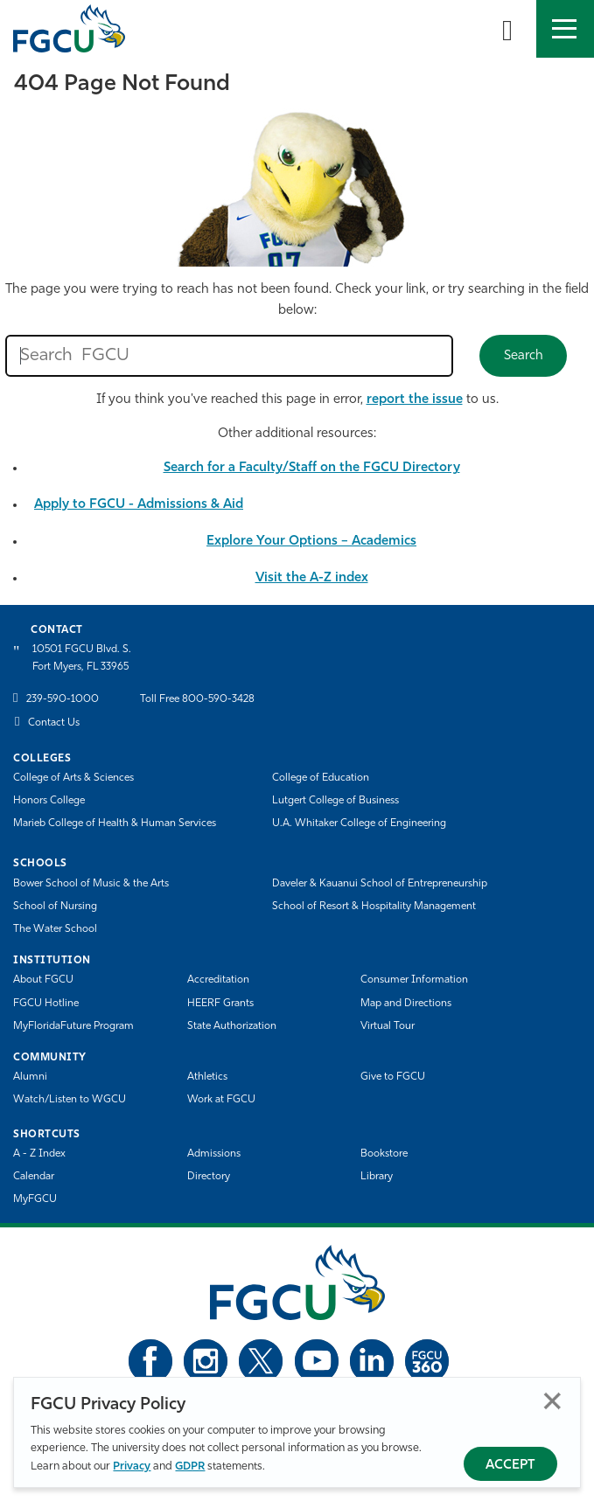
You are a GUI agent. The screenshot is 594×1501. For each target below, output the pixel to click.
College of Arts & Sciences (73, 778)
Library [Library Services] (376, 1176)
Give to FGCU (392, 1077)
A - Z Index (39, 1154)
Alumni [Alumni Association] (30, 1077)
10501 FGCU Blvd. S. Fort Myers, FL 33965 (81, 657)
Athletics (207, 1077)
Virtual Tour (387, 1026)
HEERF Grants (220, 1003)
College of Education (320, 778)
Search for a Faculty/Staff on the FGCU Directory (312, 468)
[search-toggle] (507, 29)
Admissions (214, 1154)
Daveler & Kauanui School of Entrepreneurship (379, 884)
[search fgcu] (229, 356)
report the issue (415, 400)
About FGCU (43, 980)
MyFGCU (35, 1199)
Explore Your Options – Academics (311, 541)
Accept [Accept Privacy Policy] (510, 1465)
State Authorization (231, 1026)
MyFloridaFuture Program (73, 1026)
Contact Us (54, 723)
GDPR (190, 1466)
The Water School (55, 929)
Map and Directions (405, 1003)
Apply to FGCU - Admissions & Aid (138, 504)
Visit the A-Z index (311, 578)
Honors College (49, 801)
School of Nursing (55, 906)
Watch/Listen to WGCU (69, 1099)
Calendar (33, 1176)
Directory (208, 1176)
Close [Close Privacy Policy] (552, 1401)
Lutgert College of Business (335, 801)
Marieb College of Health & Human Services (114, 823)
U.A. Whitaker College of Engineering (359, 823)
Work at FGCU (221, 1099)
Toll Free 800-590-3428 (197, 699)
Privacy (131, 1466)
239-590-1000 (62, 699)
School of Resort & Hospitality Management (374, 906)
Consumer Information (414, 980)
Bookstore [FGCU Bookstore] (384, 1154)
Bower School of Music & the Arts (91, 884)
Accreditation (218, 980)
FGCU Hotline (46, 1003)
